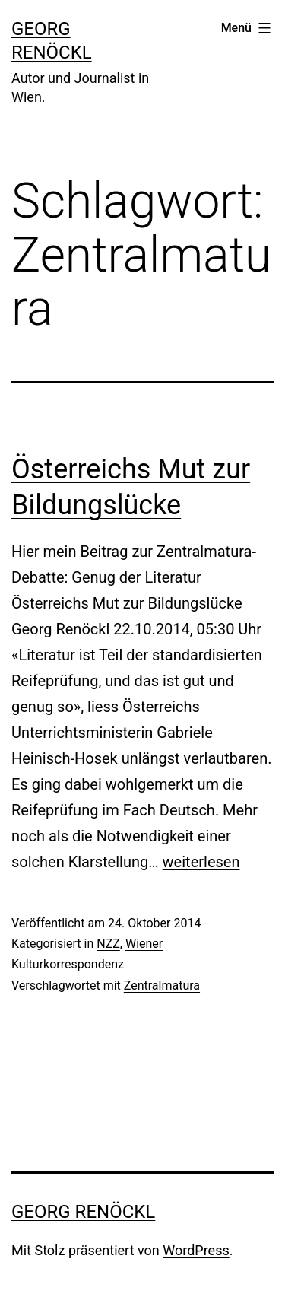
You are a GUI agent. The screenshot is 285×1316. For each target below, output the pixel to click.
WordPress (196, 1250)
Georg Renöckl (83, 1211)
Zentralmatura (162, 985)
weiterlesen (201, 862)
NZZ (108, 943)
